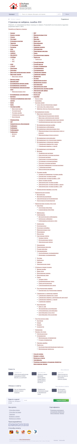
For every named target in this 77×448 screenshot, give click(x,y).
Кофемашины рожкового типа (48, 221)
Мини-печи (36, 41)
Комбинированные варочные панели (50, 122)
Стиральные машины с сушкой (48, 146)
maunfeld (36, 96)
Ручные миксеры (42, 249)
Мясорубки (36, 45)
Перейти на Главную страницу (17, 29)
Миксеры (36, 39)
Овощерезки (41, 245)
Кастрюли (40, 321)
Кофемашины (14, 130)
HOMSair (13, 57)
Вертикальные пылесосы (46, 349)
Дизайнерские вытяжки (46, 153)
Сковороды (40, 327)
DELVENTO (13, 55)
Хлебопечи (40, 260)
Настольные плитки (43, 236)
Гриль (12, 105)
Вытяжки (13, 96)
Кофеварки (13, 128)
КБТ (13, 59)
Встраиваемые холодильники (19, 94)
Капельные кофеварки (45, 219)
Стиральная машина (18, 115)
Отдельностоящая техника (43, 267)
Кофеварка (13, 126)
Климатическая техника (42, 192)
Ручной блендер (38, 62)
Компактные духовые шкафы (47, 176)
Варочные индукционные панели (20, 72)
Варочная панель (17, 109)
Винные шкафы (14, 79)
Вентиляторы (41, 194)
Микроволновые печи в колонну (49, 135)
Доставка (13, 39)
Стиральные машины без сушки (48, 144)
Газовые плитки (43, 238)
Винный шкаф (14, 81)
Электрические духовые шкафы (43, 88)
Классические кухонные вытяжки (49, 155)
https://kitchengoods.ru (24, 439)
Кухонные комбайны (43, 228)
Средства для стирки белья (45, 107)
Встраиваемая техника (42, 112)
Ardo (11, 49)
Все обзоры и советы (62, 386)
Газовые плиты (43, 279)
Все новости (65, 369)
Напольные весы (42, 334)
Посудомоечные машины (41, 55)
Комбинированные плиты (46, 281)
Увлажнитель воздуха (40, 82)
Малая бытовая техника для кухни (45, 203)
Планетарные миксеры (40, 51)
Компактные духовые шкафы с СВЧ (49, 178)
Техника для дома (40, 332)
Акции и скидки (15, 35)
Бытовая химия (39, 103)
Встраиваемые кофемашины (45, 127)
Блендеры (13, 70)
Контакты (13, 47)
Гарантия (13, 43)
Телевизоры (37, 76)
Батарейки (38, 101)
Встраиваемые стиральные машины (48, 142)
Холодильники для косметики (48, 314)
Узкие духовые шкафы (45, 180)
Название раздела (39, 47)
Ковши (39, 323)
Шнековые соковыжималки (47, 255)
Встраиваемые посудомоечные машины (49, 140)
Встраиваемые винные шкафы (19, 83)
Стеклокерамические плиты (47, 285)
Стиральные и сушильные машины (47, 293)
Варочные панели (15, 74)
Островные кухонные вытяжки (48, 161)
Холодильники (37, 84)
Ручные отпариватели (40, 66)
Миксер (35, 37)
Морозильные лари (43, 275)
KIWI (11, 64)
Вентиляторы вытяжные (44, 196)
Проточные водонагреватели (46, 200)
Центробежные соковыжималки (48, 253)
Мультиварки (41, 232)
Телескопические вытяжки (47, 169)
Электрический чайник (40, 90)
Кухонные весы (41, 226)
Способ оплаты (38, 354)
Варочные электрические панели (49, 118)
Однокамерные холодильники (48, 310)
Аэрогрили (13, 68)
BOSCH (12, 51)
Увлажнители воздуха (40, 80)
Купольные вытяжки (45, 157)
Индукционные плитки (46, 240)
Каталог (12, 33)
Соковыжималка (38, 68)
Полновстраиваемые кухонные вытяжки (51, 165)
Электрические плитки (46, 242)
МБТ (13, 61)
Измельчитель (14, 120)
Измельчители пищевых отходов (47, 189)
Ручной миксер (38, 64)
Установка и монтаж (16, 41)
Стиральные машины (39, 72)
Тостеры (36, 78)
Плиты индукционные (45, 283)
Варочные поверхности (44, 114)
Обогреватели (37, 49)
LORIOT (12, 66)
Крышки (39, 325)
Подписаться (61, 400)
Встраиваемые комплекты (18, 85)
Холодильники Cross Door (47, 312)
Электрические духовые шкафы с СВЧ (50, 186)
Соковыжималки (38, 70)
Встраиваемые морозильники (46, 138)
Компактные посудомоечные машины (50, 290)
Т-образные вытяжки (45, 167)
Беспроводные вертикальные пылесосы (51, 347)
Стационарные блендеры (46, 210)
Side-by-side (42, 306)
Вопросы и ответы (39, 358)
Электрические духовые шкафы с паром (51, 184)
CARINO (12, 53)
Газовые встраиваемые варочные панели (51, 120)
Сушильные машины (39, 74)
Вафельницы (41, 213)
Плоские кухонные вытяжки (47, 163)
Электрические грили (40, 86)
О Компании (14, 45)
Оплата (12, 37)
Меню (67, 14)
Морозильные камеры (43, 273)
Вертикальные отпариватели (47, 338)
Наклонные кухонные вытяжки (48, 159)
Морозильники (38, 43)
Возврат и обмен (38, 356)
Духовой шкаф (16, 111)
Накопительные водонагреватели (47, 198)
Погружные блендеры (45, 207)
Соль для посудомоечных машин (47, 105)
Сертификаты (37, 360)
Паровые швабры (42, 343)
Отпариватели (41, 336)
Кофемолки (14, 132)
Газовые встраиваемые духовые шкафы (51, 174)
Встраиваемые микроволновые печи (48, 129)
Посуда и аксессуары (42, 318)
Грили (12, 103)
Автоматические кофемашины (48, 217)
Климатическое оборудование (19, 124)
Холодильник (16, 117)
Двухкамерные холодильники (48, 308)
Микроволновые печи (18, 91)
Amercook (36, 94)
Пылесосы (36, 57)
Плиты (35, 53)
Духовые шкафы (15, 107)
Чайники (39, 262)
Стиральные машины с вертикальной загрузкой (53, 297)
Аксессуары (37, 92)
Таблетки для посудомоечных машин (48, 109)
